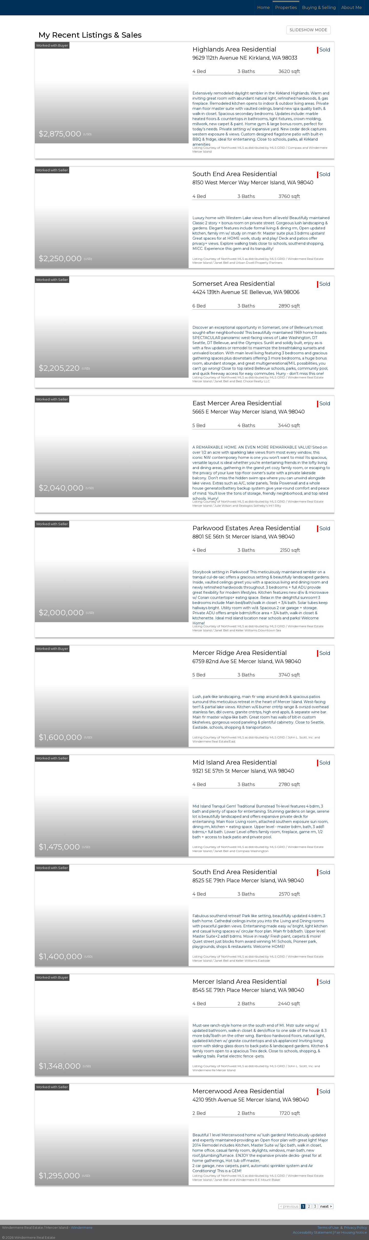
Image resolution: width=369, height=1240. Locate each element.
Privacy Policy (355, 1227)
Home (263, 7)
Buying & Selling (319, 7)
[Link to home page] (23, 7)
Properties (286, 7)
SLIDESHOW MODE (308, 30)
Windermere (82, 1227)
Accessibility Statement (312, 1232)
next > (326, 1206)
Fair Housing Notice (350, 1232)
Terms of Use (328, 1227)
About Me (351, 7)
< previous (289, 1206)
